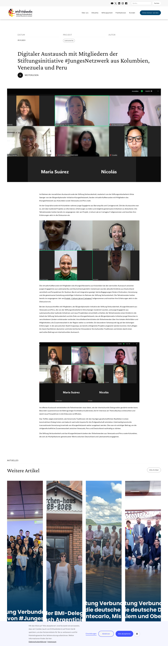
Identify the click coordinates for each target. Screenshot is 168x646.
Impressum (52, 642)
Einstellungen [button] (91, 633)
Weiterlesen (32, 75)
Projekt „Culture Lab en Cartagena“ (78, 298)
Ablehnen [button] (106, 634)
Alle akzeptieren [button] (124, 634)
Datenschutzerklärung (37, 642)
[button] (137, 633)
